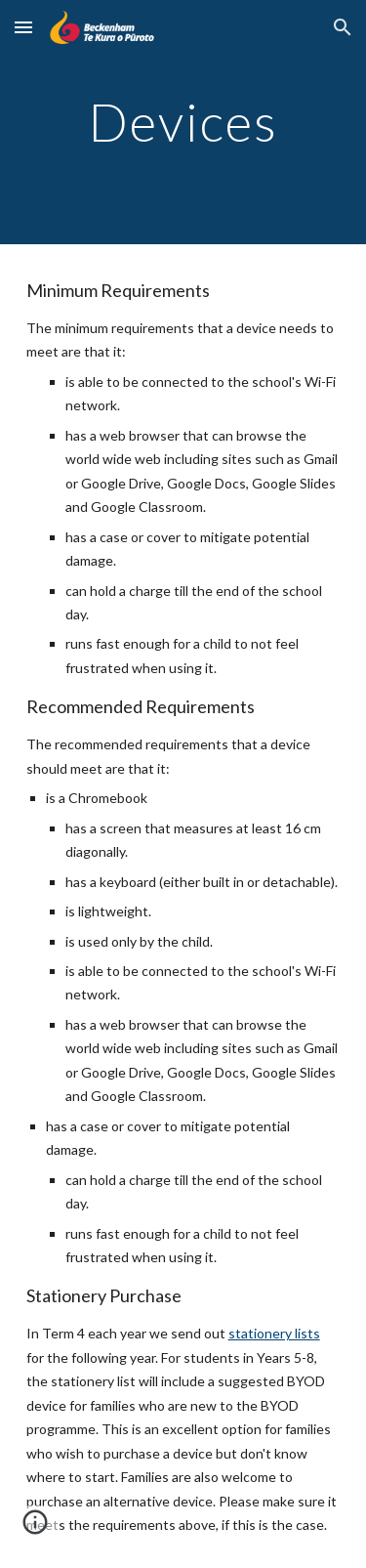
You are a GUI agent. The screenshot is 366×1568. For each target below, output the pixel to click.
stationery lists (274, 1333)
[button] (23, 27)
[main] (183, 121)
